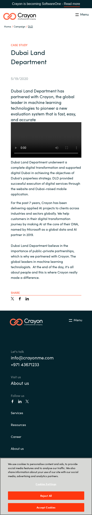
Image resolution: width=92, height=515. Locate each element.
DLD (30, 26)
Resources (18, 424)
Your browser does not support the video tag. (46, 140)
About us (20, 383)
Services (17, 412)
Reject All (46, 496)
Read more (72, 4)
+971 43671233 (25, 364)
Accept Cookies (46, 507)
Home (7, 26)
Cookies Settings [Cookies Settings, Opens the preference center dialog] (46, 484)
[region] (46, 486)
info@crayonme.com (32, 357)
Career (16, 436)
